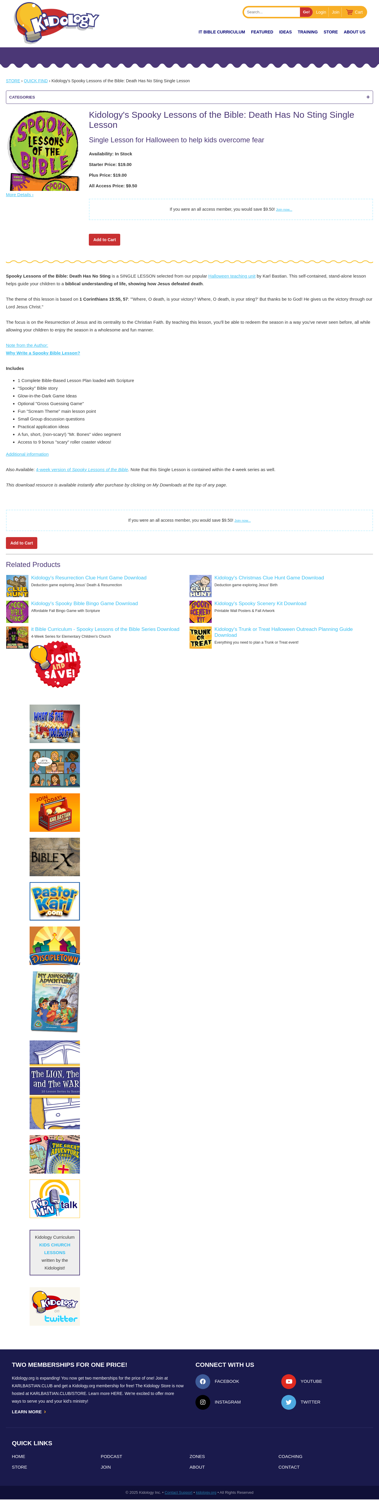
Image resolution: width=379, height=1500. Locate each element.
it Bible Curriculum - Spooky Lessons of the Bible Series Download (105, 629)
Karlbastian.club (32, 1385)
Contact (289, 1467)
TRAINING (308, 32)
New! (182, 32)
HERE (116, 1393)
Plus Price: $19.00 (108, 175)
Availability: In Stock (110, 153)
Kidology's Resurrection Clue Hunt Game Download (89, 578)
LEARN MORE (29, 1412)
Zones (197, 1456)
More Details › (19, 194)
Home (18, 1456)
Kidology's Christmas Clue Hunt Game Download (269, 578)
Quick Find (36, 80)
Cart (359, 12)
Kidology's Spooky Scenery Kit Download (260, 603)
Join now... (284, 209)
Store (331, 32)
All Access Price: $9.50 (113, 185)
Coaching (291, 1456)
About (197, 1467)
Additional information (27, 454)
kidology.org (206, 1493)
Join (336, 12)
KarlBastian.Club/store (58, 1393)
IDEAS (285, 32)
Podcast (111, 1456)
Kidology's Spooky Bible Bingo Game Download (84, 603)
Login (321, 12)
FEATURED (262, 32)
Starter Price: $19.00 (110, 164)
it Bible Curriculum (222, 32)
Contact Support (178, 1493)
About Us (354, 32)
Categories (189, 97)
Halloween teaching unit (232, 275)
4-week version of (82, 469)
